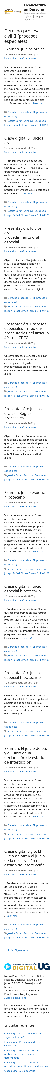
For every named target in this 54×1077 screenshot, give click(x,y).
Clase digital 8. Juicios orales (23, 140)
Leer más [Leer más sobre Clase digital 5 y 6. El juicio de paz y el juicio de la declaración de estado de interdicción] (12, 915)
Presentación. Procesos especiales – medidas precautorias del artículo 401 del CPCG (26, 330)
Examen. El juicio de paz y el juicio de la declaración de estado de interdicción (26, 755)
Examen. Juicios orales (24, 49)
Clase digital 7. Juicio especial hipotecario (22, 588)
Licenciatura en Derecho (35, 7)
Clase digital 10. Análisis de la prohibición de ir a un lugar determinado (21, 1054)
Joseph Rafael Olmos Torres (20, 125)
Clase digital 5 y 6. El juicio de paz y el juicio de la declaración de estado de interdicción (24, 858)
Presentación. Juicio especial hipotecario (22, 675)
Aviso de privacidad (15, 997)
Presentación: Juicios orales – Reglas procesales (23, 413)
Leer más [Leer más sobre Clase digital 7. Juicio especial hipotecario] (28, 638)
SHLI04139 (43, 125)
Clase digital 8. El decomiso (19, 1070)
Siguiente (22, 950)
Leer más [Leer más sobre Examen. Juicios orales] (38, 103)
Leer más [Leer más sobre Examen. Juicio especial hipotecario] (38, 551)
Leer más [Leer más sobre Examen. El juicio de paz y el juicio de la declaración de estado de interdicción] (38, 816)
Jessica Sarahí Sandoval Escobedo (27, 120)
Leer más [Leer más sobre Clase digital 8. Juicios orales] (27, 193)
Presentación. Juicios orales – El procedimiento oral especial (23, 235)
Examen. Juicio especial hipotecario (25, 495)
